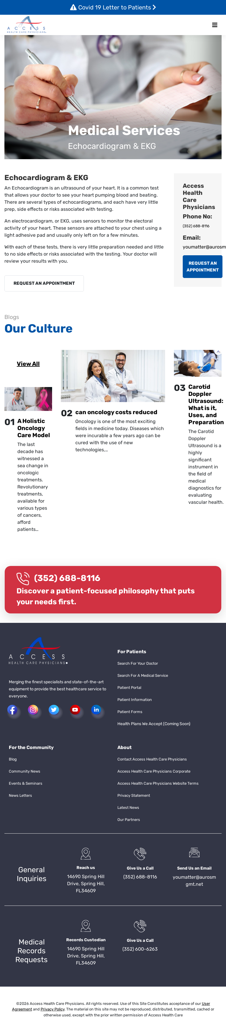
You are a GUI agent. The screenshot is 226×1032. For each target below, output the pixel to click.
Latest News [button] (128, 807)
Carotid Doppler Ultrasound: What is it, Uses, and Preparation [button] (206, 404)
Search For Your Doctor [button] (137, 663)
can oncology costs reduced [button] (116, 412)
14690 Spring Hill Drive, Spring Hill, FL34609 (86, 883)
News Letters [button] (20, 795)
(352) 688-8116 (196, 226)
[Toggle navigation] (214, 25)
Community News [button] (24, 771)
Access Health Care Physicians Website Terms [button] (158, 783)
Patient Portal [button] (129, 687)
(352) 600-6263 (140, 949)
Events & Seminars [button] (25, 783)
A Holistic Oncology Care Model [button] (33, 428)
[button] (27, 25)
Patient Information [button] (134, 699)
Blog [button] (13, 759)
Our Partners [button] (128, 819)
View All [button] (28, 363)
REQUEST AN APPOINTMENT (44, 283)
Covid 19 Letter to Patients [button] (113, 7)
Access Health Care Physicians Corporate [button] (153, 771)
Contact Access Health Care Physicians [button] (152, 759)
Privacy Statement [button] (133, 795)
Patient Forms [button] (129, 712)
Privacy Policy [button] (52, 1009)
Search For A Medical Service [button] (142, 675)
